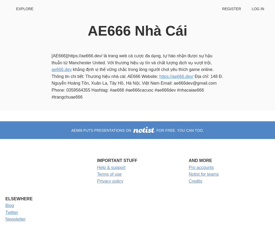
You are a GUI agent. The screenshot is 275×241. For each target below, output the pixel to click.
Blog (9, 205)
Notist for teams (204, 174)
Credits (195, 181)
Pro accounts (201, 167)
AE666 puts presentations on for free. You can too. (137, 131)
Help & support (111, 167)
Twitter (11, 212)
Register (231, 9)
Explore (25, 9)
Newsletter (15, 219)
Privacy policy (110, 181)
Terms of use (109, 174)
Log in (258, 9)
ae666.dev (62, 69)
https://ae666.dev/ (176, 76)
